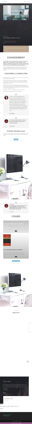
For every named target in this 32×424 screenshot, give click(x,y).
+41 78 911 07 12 (5, 390)
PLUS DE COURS (16, 261)
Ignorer (20, 423)
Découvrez (6, 400)
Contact (16, 139)
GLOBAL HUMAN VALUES (13, 108)
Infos (16, 256)
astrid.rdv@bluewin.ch (7, 394)
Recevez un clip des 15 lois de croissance (13, 385)
